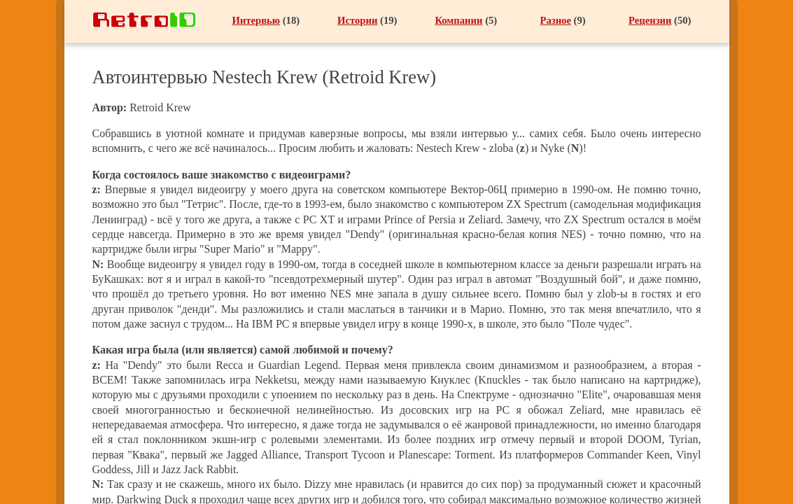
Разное (555, 20)
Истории (357, 20)
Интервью (256, 20)
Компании (458, 20)
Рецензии (650, 20)
